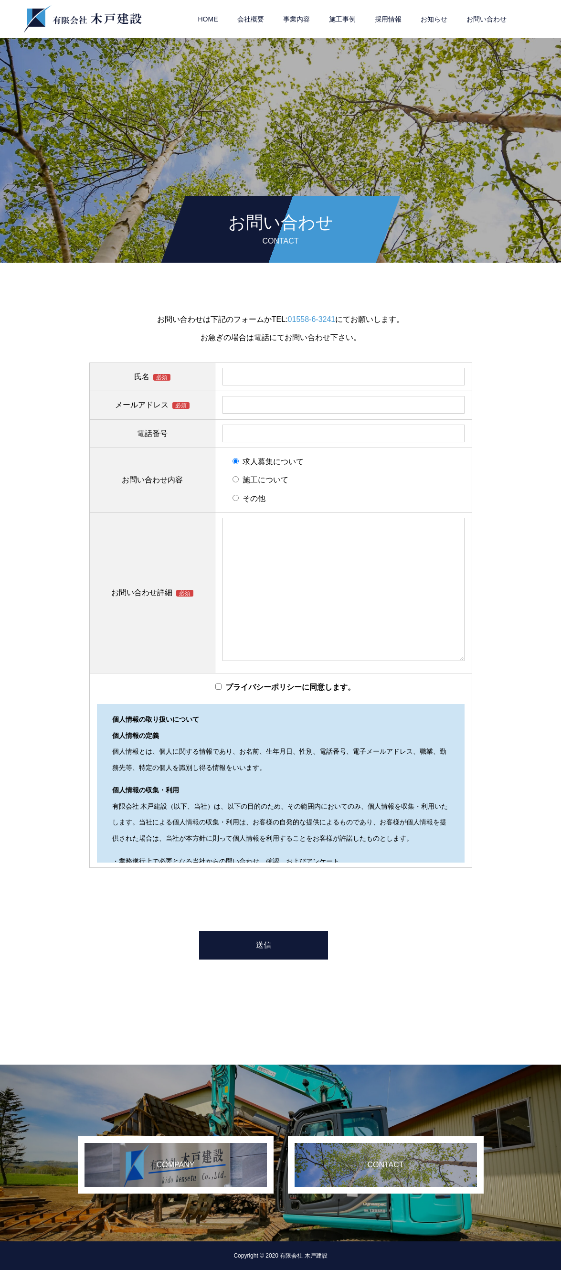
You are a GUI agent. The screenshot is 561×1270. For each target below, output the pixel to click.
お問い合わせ (486, 19)
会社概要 (250, 19)
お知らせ (434, 19)
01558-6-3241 (312, 319)
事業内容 (296, 19)
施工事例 (342, 19)
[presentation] (280, 898)
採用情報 (388, 19)
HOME (208, 19)
